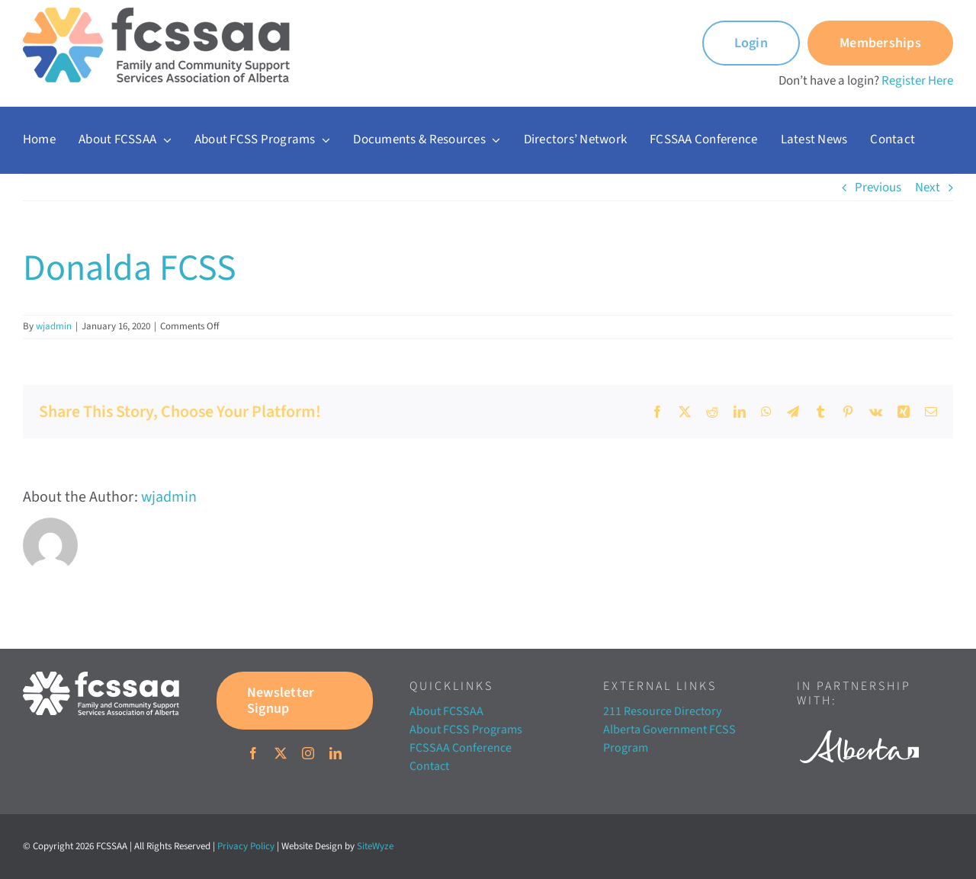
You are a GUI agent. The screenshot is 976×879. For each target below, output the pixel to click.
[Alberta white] (859, 726)
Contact (429, 766)
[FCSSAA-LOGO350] (156, 14)
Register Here (917, 81)
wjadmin (54, 326)
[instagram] (308, 753)
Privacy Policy (245, 846)
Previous (878, 187)
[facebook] (253, 753)
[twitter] (280, 753)
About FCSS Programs (465, 729)
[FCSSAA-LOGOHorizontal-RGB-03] (101, 678)
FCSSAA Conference (460, 747)
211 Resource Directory (662, 711)
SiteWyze (375, 846)
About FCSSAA (446, 711)
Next (927, 187)
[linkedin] (335, 753)
